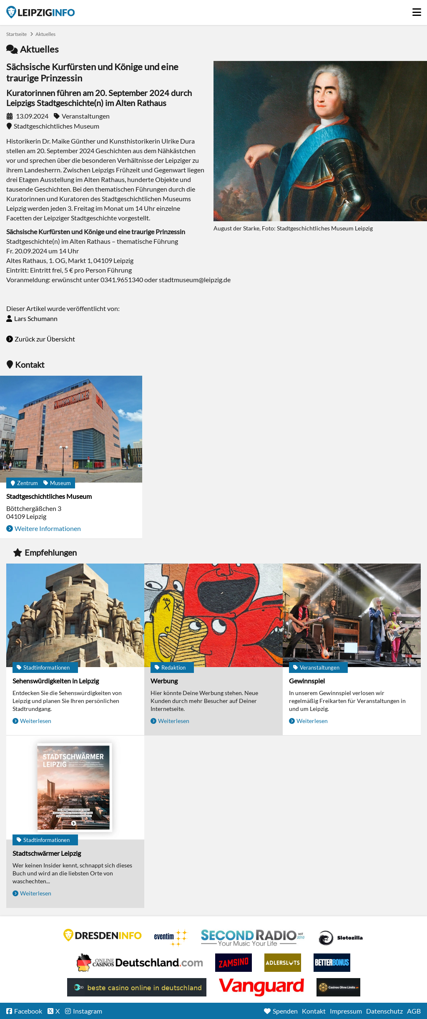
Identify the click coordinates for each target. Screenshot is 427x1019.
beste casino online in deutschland (136, 987)
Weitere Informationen (48, 528)
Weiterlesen (35, 720)
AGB (414, 1011)
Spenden (285, 1011)
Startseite (40, 12)
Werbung (164, 681)
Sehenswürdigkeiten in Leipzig (56, 681)
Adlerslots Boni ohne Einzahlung (282, 962)
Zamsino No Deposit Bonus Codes (233, 962)
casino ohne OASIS (261, 987)
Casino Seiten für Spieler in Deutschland (341, 938)
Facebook (28, 1011)
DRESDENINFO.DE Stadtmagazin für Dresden (102, 935)
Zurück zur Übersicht (45, 339)
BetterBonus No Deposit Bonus (332, 962)
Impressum (346, 1011)
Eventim (171, 938)
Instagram (87, 1011)
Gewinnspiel (307, 681)
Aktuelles (45, 34)
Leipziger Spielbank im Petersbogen (140, 962)
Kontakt (314, 1011)
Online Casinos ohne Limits (338, 987)
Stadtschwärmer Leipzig (47, 853)
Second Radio (253, 938)
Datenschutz (384, 1011)
